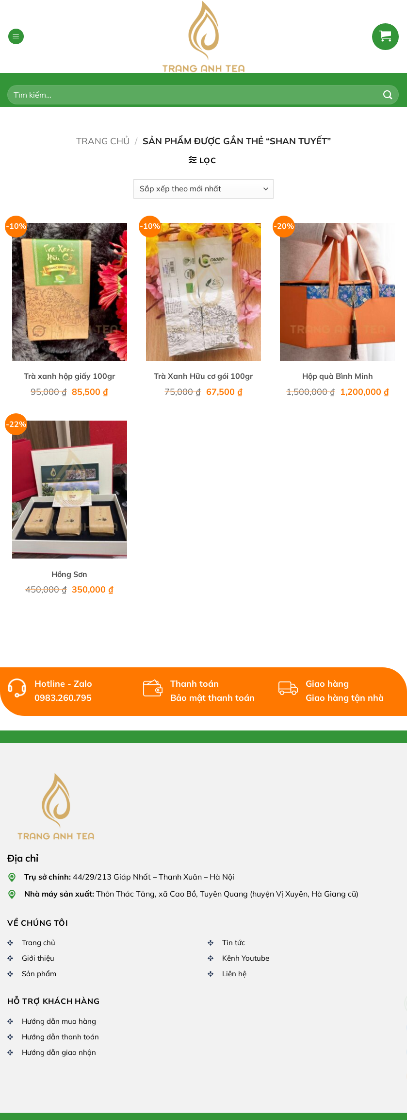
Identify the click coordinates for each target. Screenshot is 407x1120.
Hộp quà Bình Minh (337, 376)
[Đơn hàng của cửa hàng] (203, 189)
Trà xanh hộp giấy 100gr (69, 376)
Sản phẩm (39, 973)
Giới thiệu (38, 958)
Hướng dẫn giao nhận (59, 1052)
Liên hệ (234, 973)
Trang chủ (103, 141)
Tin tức (233, 942)
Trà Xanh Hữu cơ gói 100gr (203, 376)
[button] (16, 37)
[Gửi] (388, 94)
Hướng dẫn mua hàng (59, 1021)
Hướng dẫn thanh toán (60, 1036)
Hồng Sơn (69, 574)
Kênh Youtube (245, 958)
